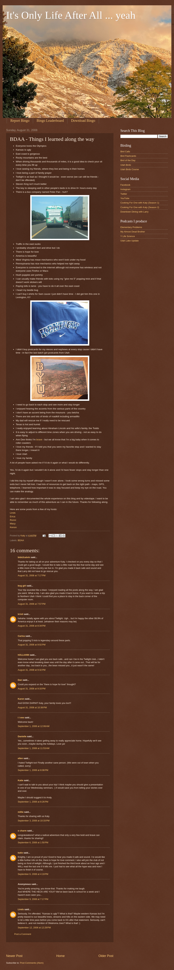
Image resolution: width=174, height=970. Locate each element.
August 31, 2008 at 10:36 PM (32, 707)
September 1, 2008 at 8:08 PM (33, 770)
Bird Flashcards (128, 156)
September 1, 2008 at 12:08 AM (33, 726)
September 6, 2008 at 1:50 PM (33, 842)
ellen (20, 758)
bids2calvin (24, 557)
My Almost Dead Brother (132, 231)
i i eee (21, 717)
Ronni (13, 520)
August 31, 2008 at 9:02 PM (32, 644)
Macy (12, 523)
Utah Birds (125, 165)
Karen (21, 698)
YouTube (124, 198)
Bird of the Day (127, 160)
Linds (12, 512)
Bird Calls (125, 151)
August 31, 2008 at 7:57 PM (32, 604)
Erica (12, 516)
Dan (20, 680)
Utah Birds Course (129, 169)
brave (39, 439)
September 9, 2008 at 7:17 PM (33, 899)
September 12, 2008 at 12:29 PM (34, 927)
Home (60, 956)
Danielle (22, 736)
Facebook (125, 185)
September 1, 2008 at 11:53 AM (33, 748)
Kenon (13, 527)
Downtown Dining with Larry (134, 211)
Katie (20, 780)
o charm (22, 830)
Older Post (105, 956)
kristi (20, 614)
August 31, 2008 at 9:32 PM (32, 670)
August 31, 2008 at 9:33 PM (32, 688)
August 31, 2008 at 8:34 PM (32, 625)
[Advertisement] (70, 948)
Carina (21, 636)
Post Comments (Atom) (32, 963)
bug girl (22, 585)
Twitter (123, 194)
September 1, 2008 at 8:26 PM (33, 801)
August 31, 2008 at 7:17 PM (32, 575)
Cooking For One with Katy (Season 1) (139, 202)
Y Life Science (127, 236)
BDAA (21, 540)
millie (21, 812)
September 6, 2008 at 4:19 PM (33, 874)
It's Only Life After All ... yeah (71, 15)
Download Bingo (83, 120)
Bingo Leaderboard (50, 120)
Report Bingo (19, 120)
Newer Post (14, 956)
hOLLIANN (23, 655)
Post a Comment (22, 934)
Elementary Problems (131, 227)
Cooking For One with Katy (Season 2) (139, 207)
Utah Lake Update (129, 240)
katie (20, 852)
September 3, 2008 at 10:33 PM (34, 820)
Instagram (125, 189)
